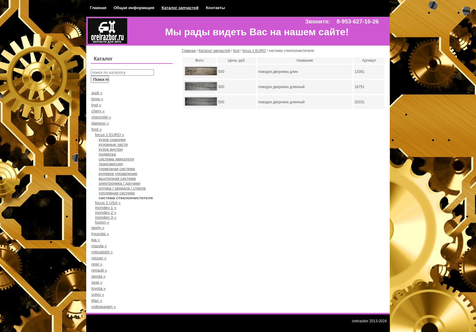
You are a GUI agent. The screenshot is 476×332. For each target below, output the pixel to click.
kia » (95, 240)
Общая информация (134, 7)
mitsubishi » (102, 252)
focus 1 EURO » (109, 134)
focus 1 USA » (108, 202)
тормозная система (117, 168)
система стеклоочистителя (126, 198)
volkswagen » (103, 306)
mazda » (99, 246)
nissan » (99, 258)
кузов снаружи (112, 139)
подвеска (107, 154)
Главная (98, 7)
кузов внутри (111, 149)
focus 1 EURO (254, 51)
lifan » (96, 300)
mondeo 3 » (105, 217)
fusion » (102, 222)
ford (236, 51)
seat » (96, 282)
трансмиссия (111, 164)
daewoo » (100, 123)
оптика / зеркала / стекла (122, 188)
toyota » (98, 288)
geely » (97, 227)
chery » (98, 111)
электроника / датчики (119, 183)
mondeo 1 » (105, 207)
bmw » (97, 99)
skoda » (98, 276)
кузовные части (113, 144)
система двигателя (116, 159)
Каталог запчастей (180, 7)
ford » (96, 129)
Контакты (215, 7)
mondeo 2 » (105, 212)
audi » (96, 93)
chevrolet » (101, 117)
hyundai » (100, 233)
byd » (96, 105)
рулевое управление (118, 173)
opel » (96, 264)
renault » (99, 270)
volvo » (97, 294)
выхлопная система (117, 178)
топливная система (117, 193)
